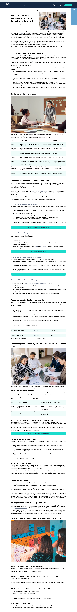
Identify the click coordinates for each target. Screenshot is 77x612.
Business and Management (15, 24)
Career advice (22, 24)
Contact (32, 5)
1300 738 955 (68, 1)
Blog (14, 10)
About (18, 5)
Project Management (28, 24)
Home (11, 10)
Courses (12, 5)
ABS (22, 33)
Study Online (25, 5)
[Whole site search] (53, 5)
